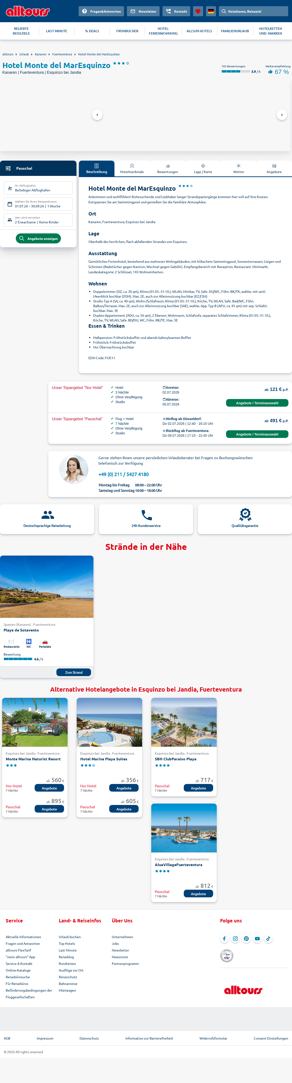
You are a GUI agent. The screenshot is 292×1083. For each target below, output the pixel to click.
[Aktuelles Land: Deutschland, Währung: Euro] (211, 11)
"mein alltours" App (20, 957)
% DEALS (92, 31)
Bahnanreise (68, 983)
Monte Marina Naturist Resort (33, 758)
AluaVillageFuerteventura (178, 864)
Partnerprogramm (125, 963)
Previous (97, 115)
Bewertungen (167, 168)
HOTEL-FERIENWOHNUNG (163, 31)
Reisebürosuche (18, 977)
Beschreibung (96, 168)
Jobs (115, 943)
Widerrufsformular (213, 1037)
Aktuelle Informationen (23, 937)
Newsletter (120, 950)
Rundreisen (67, 963)
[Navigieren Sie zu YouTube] (257, 938)
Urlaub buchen (70, 937)
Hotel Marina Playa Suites (103, 758)
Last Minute (68, 950)
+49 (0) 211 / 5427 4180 (123, 474)
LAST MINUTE (56, 31)
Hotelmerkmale (132, 168)
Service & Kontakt (19, 963)
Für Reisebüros (17, 983)
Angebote (274, 168)
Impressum (45, 1037)
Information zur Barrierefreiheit (149, 1037)
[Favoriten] (198, 11)
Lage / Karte (203, 168)
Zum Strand (73, 672)
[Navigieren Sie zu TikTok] (268, 938)
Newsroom (120, 957)
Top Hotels (67, 943)
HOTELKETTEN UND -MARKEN (270, 31)
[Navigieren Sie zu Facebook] (224, 938)
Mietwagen (67, 990)
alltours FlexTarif (18, 950)
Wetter (238, 168)
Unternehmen (122, 937)
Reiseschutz (68, 977)
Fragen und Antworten (23, 943)
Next (282, 115)
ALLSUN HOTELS (199, 31)
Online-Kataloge (18, 970)
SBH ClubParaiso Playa (175, 758)
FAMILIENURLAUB (235, 31)
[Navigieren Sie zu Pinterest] (246, 938)
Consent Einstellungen (271, 1037)
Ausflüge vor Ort (71, 970)
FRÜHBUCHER (127, 31)
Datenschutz (89, 1037)
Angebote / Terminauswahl (257, 403)
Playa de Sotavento (21, 629)
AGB (7, 1037)
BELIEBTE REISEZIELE (21, 31)
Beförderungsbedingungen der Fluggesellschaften (29, 993)
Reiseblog (66, 957)
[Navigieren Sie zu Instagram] (235, 938)
